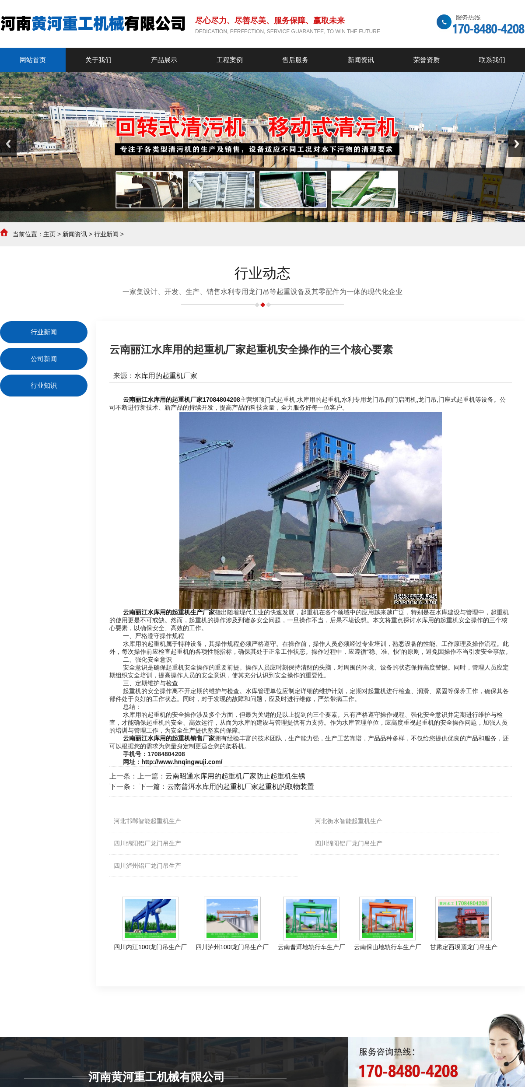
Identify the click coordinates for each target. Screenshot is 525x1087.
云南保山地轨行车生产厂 (387, 946)
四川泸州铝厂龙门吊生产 (147, 865)
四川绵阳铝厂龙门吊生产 (147, 843)
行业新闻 (106, 234)
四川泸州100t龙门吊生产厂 (232, 946)
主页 (49, 234)
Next (516, 143)
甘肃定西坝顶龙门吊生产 (463, 946)
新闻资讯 (75, 234)
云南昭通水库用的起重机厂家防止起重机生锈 (235, 776)
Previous (8, 143)
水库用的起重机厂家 (165, 375)
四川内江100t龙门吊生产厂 (150, 946)
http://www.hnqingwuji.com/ (181, 761)
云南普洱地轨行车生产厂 (311, 946)
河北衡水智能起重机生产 (348, 820)
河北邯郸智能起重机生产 (147, 820)
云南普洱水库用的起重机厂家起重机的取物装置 (240, 786)
